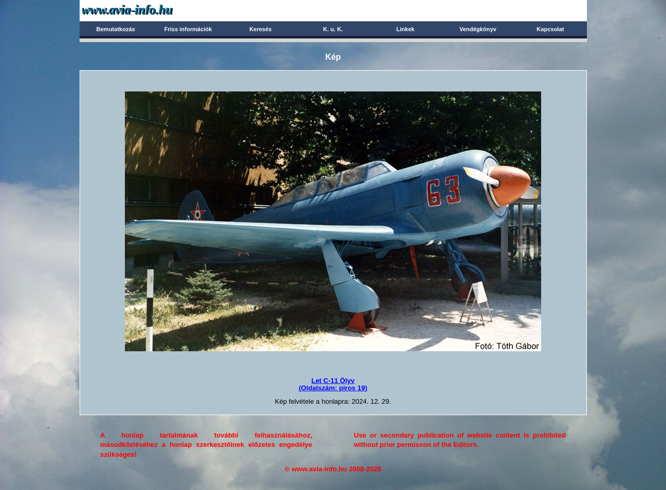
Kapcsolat (550, 29)
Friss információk (188, 29)
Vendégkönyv (477, 29)
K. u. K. (333, 29)
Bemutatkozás (115, 29)
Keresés (260, 29)
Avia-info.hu (145, 10)
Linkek (405, 29)
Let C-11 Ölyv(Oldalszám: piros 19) (333, 384)
